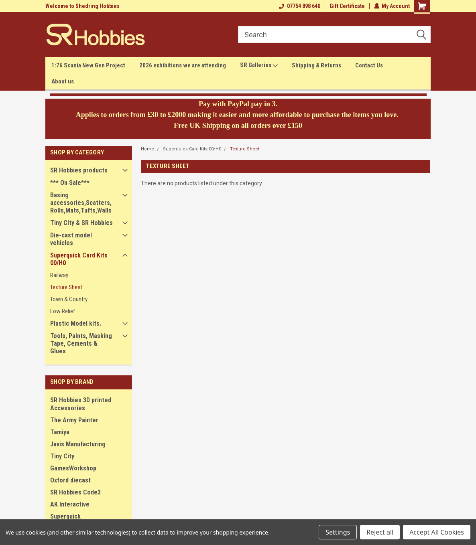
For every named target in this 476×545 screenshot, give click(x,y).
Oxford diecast (70, 480)
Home (147, 149)
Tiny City (62, 456)
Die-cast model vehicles (71, 239)
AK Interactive (70, 504)
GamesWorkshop (73, 468)
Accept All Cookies (436, 532)
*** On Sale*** (70, 182)
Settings (337, 532)
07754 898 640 (299, 6)
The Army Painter (74, 420)
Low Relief (62, 311)
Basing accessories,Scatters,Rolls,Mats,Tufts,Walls (81, 202)
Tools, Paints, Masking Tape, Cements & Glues (81, 343)
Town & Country (68, 299)
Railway (59, 275)
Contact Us (369, 65)
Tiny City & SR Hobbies (81, 223)
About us (62, 81)
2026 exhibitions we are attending (182, 65)
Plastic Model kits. (75, 323)
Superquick (65, 516)
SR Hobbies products (79, 170)
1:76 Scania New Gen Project (88, 65)
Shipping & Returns (316, 65)
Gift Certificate (346, 6)
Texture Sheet (66, 287)
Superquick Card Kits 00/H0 (79, 259)
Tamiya (59, 432)
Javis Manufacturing (78, 444)
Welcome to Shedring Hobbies (82, 6)
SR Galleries (259, 65)
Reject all (379, 532)
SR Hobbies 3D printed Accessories (80, 404)
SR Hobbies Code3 (75, 492)
